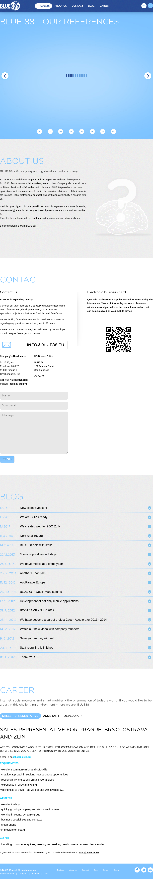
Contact (77, 6)
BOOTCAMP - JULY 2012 (37, 610)
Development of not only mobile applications (49, 601)
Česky (116, 870)
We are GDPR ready (33, 517)
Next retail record (31, 535)
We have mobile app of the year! (41, 563)
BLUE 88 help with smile (36, 545)
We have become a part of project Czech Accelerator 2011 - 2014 (63, 619)
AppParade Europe (32, 582)
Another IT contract (32, 573)
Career (104, 6)
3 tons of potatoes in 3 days (38, 554)
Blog (91, 6)
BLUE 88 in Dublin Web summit (41, 591)
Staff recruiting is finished (36, 647)
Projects (43, 6)
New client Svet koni (33, 507)
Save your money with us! (37, 638)
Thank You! (27, 657)
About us (61, 6)
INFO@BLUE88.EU (89, 852)
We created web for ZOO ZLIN (40, 526)
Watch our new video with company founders (49, 629)
